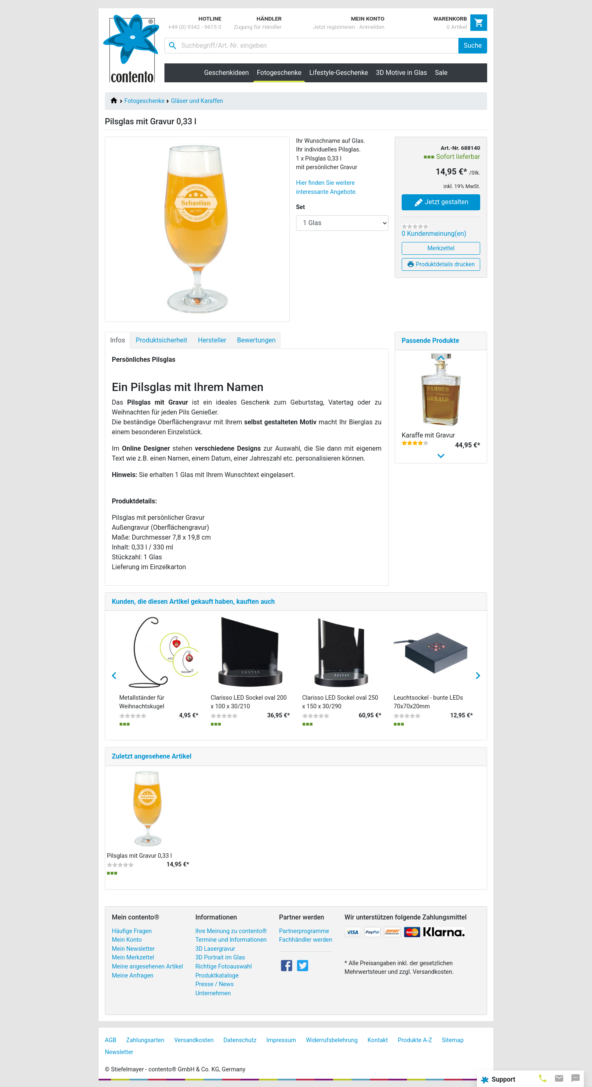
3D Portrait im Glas (220, 957)
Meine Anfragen (132, 975)
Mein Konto (127, 939)
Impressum (281, 1040)
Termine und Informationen (231, 939)
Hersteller (212, 340)
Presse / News (214, 984)
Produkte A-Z (415, 1040)
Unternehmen (213, 993)
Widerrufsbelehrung (332, 1040)
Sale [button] (441, 73)
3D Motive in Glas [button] (401, 73)
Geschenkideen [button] (226, 73)
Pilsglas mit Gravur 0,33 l (139, 855)
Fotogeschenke (145, 101)
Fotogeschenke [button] (281, 72)
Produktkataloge (216, 975)
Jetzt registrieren (334, 26)
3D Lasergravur (215, 948)
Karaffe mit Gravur (428, 435)
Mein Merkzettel (133, 957)
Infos (117, 340)
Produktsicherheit (161, 340)
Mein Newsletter (133, 948)
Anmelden (371, 26)
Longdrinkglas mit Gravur (438, 548)
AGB (110, 1040)
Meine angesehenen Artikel (147, 966)
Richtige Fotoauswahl (223, 966)
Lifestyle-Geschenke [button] (339, 73)
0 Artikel (456, 26)
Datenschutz (240, 1040)
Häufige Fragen (132, 931)
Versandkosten (194, 1040)
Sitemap (453, 1040)
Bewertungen (256, 340)
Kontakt (378, 1040)
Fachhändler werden (305, 939)
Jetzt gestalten (441, 202)
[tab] (542, 1078)
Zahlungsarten (145, 1040)
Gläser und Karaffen (197, 101)
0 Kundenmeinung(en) (434, 233)
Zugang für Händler (258, 26)
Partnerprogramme (304, 931)
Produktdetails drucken (441, 264)
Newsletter (119, 1052)
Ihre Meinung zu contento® (231, 931)
